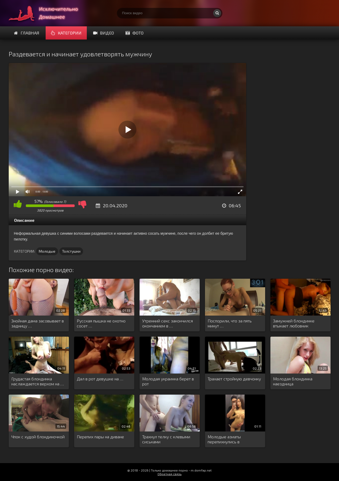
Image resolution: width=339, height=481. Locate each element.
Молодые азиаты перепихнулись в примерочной (224, 439)
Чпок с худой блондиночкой (38, 436)
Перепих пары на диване (100, 436)
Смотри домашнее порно (48, 13)
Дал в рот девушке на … (100, 378)
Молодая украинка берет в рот (168, 381)
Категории (66, 32)
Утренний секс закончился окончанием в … (167, 323)
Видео (103, 32)
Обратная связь (169, 474)
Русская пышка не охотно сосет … (101, 323)
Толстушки (71, 251)
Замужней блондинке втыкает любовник (293, 323)
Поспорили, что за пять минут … (230, 323)
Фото (135, 32)
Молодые (47, 251)
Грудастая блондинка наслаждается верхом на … (37, 381)
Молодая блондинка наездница (292, 381)
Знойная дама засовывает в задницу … (37, 323)
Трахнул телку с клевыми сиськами (166, 439)
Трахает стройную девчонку (234, 378)
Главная (26, 32)
